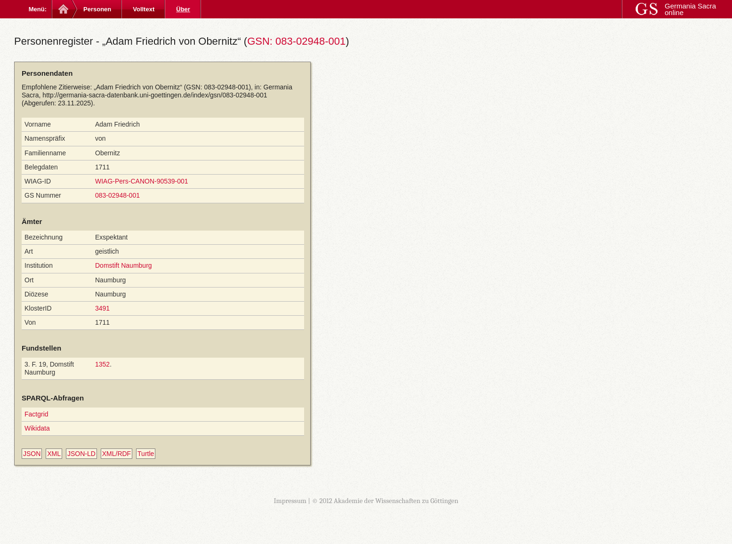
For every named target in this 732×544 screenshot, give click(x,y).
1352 (102, 364)
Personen (97, 9)
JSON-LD (81, 453)
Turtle (145, 453)
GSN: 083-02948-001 (296, 41)
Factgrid (36, 414)
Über (183, 9)
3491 (102, 308)
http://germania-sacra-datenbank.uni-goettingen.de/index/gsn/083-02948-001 (154, 95)
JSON (31, 453)
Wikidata (37, 428)
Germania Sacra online (690, 9)
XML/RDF (116, 453)
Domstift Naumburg (123, 265)
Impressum (289, 500)
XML (54, 453)
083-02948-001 (117, 195)
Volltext (143, 9)
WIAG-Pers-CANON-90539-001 (141, 181)
